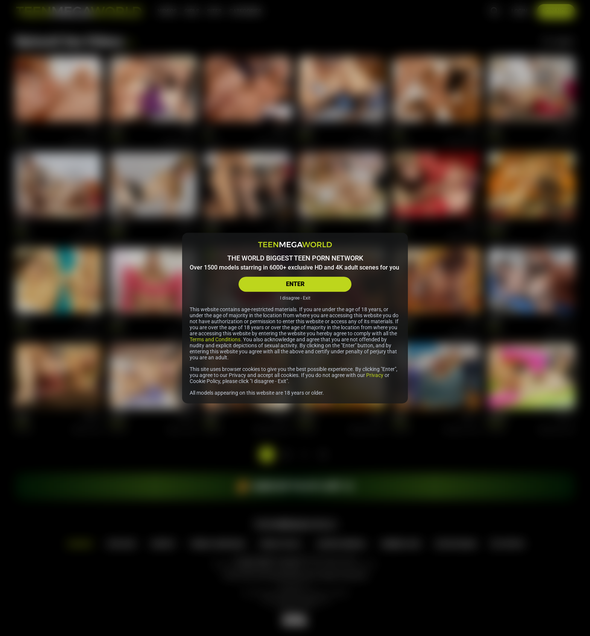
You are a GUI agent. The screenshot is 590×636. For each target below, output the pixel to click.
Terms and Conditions (215, 339)
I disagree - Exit (295, 298)
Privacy (374, 375)
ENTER (295, 284)
